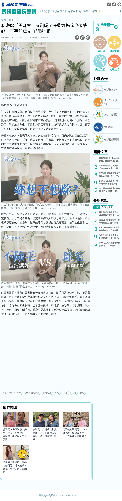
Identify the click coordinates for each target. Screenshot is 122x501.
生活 (74, 393)
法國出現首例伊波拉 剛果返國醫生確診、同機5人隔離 (109, 221)
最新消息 (44, 11)
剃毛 (57, 393)
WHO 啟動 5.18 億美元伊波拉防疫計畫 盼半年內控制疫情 (109, 236)
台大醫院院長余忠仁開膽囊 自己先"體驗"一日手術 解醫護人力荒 (109, 190)
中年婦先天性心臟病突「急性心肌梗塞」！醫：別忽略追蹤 (109, 167)
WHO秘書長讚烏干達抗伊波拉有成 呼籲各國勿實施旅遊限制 (109, 229)
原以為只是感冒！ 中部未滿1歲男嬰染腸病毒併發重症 (109, 182)
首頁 (3, 20)
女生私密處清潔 (32, 393)
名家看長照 (74, 11)
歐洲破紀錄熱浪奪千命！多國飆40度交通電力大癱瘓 (109, 214)
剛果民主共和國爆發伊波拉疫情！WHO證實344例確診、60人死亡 (109, 244)
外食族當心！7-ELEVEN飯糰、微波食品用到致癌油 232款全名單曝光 (109, 159)
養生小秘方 (90, 11)
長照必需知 (58, 11)
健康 (11, 20)
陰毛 (82, 393)
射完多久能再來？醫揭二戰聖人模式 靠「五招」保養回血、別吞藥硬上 (109, 175)
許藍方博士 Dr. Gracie (12, 393)
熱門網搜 (47, 393)
